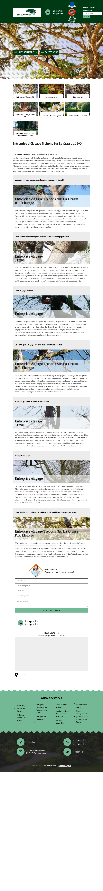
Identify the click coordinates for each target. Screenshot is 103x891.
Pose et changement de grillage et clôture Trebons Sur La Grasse (82, 716)
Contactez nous (49, 52)
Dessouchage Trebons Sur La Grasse (22, 708)
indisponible (57, 10)
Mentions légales (64, 766)
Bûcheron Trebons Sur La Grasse (22, 717)
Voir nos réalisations (25, 52)
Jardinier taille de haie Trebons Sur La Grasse (62, 714)
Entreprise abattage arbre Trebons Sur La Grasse (42, 709)
